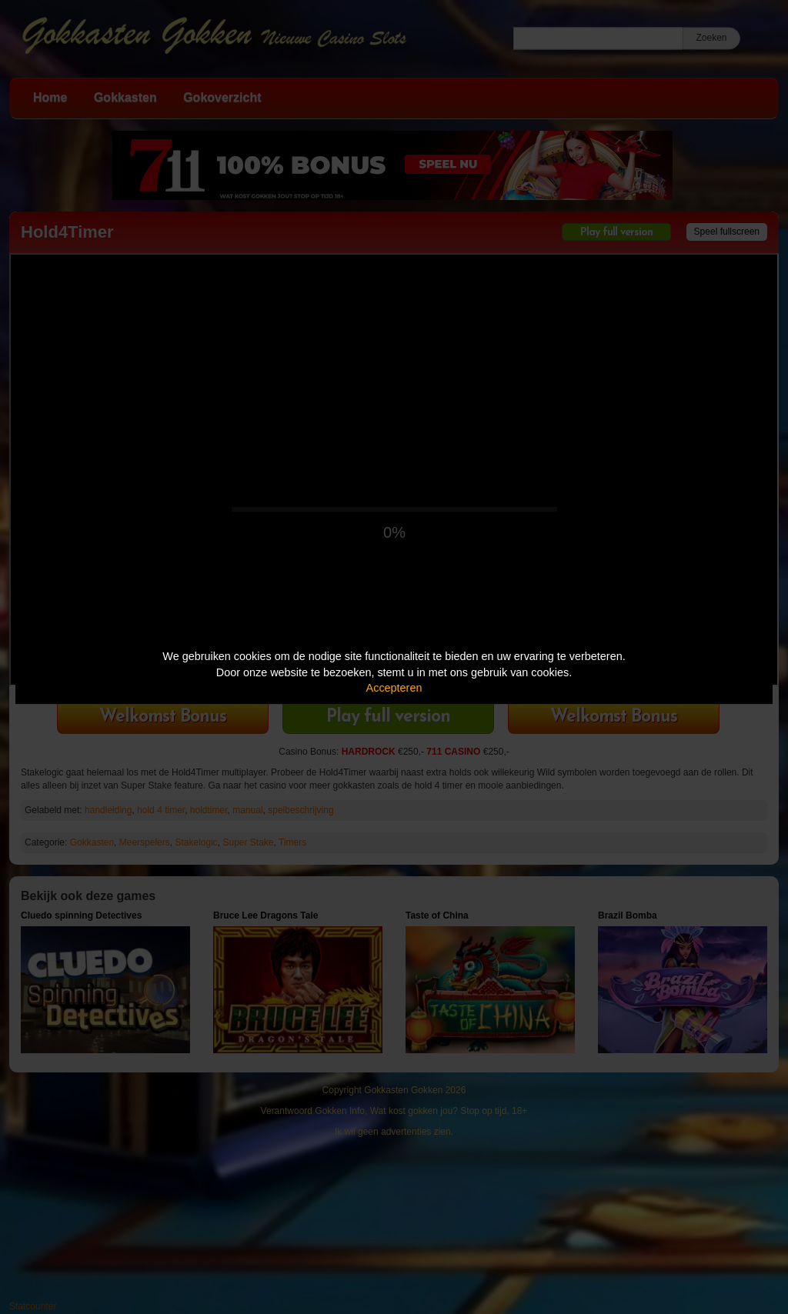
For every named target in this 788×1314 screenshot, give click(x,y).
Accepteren (394, 688)
